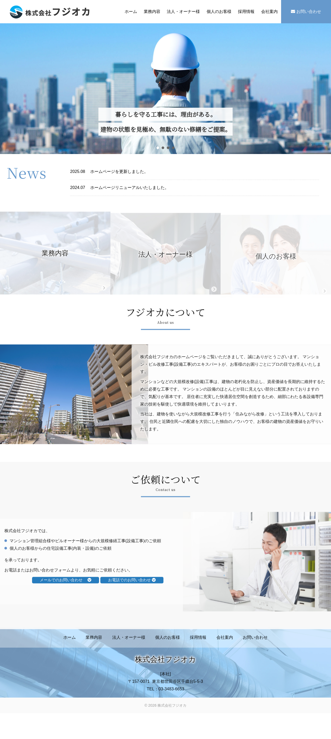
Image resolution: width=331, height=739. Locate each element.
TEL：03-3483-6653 (165, 697)
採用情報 (246, 11)
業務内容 (152, 11)
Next (319, 89)
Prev (11, 89)
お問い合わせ (306, 11)
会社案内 (269, 11)
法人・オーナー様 (183, 11)
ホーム (131, 11)
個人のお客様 (219, 11)
